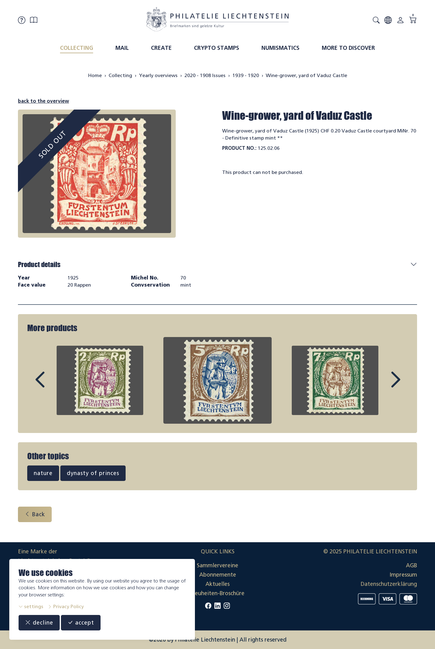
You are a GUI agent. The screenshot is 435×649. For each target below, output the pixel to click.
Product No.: (239, 148)
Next (381, 385)
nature (43, 473)
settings (31, 606)
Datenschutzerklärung (389, 584)
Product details (39, 264)
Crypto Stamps (216, 48)
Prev (54, 385)
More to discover (348, 48)
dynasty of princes (93, 473)
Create (161, 48)
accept (80, 622)
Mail (122, 48)
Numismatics (280, 48)
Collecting (76, 48)
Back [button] (34, 514)
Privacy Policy (66, 606)
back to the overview (43, 101)
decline (39, 622)
